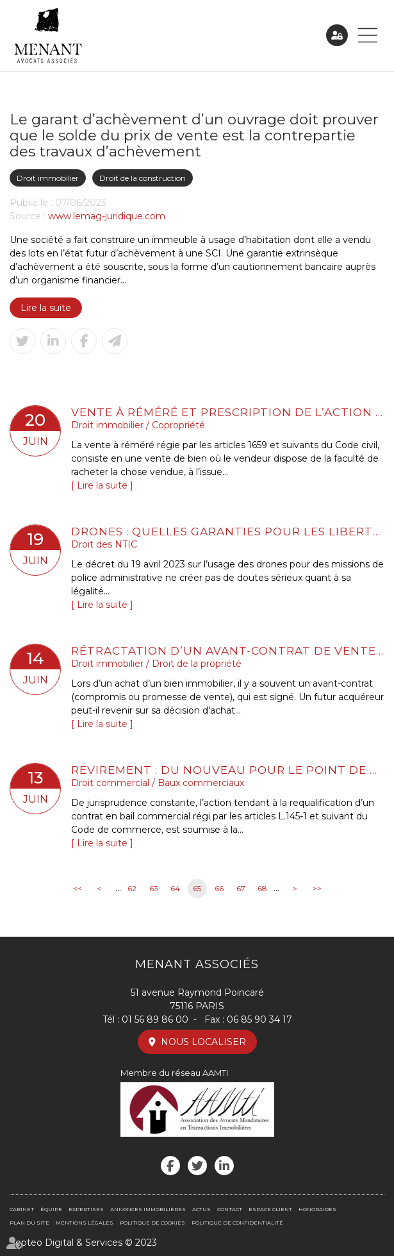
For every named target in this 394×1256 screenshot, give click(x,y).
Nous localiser (203, 1042)
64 (175, 888)
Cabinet (22, 1209)
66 (219, 888)
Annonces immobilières (148, 1209)
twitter (197, 1165)
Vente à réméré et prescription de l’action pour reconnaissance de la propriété (227, 412)
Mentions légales (84, 1222)
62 (131, 888)
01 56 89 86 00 (155, 1019)
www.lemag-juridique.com (106, 216)
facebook (170, 1165)
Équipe (51, 1209)
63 (153, 888)
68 (262, 888)
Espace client (337, 35)
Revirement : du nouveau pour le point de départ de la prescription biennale (227, 769)
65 (197, 888)
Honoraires (317, 1209)
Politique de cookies (152, 1222)
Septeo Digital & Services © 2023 (83, 1242)
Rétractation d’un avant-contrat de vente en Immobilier (227, 650)
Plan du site (29, 1222)
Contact (229, 1209)
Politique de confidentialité (237, 1222)
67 (240, 888)
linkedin (224, 1165)
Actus (201, 1209)
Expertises (86, 1209)
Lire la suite (46, 308)
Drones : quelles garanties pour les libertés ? (227, 531)
